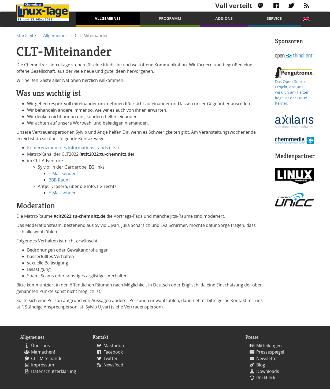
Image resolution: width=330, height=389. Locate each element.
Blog (260, 365)
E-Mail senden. (63, 173)
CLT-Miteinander (47, 358)
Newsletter (267, 358)
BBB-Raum (59, 180)
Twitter (110, 358)
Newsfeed (113, 365)
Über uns (40, 345)
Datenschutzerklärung (53, 371)
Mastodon (113, 345)
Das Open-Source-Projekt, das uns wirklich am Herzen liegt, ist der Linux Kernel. (292, 92)
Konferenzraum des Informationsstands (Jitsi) (73, 148)
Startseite (26, 35)
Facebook (113, 352)
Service (274, 18)
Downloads (267, 371)
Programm (170, 18)
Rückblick (265, 378)
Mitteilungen (269, 345)
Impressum (42, 365)
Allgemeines (108, 18)
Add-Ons (224, 18)
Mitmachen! (43, 352)
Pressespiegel (270, 352)
